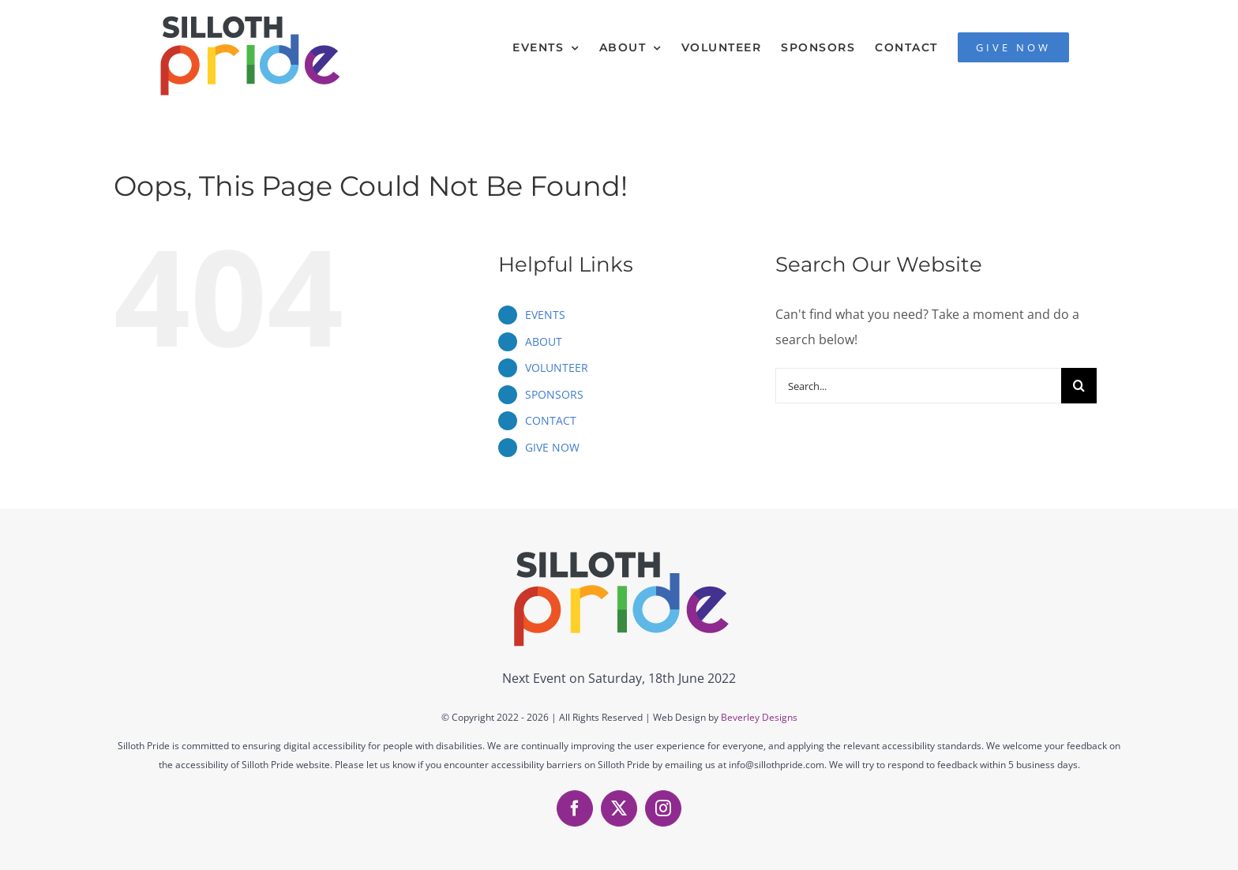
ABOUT (543, 341)
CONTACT (550, 420)
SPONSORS (554, 394)
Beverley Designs (759, 717)
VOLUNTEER (556, 367)
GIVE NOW (552, 447)
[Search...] (918, 385)
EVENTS (545, 314)
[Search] (1079, 385)
